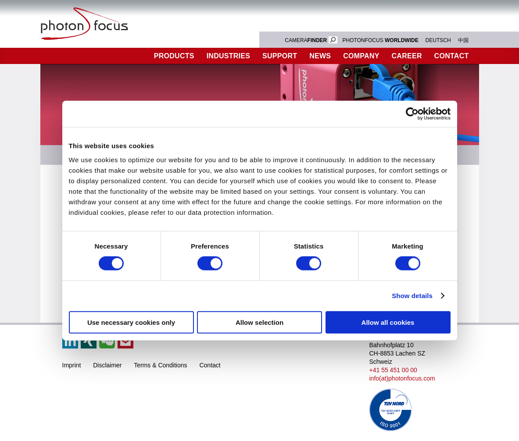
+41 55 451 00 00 (393, 369)
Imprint (71, 365)
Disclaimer (107, 365)
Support (279, 56)
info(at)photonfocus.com (402, 378)
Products (174, 56)
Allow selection (259, 322)
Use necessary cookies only (131, 322)
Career (407, 56)
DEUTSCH (438, 40)
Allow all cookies (388, 322)
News (320, 56)
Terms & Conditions (160, 365)
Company (361, 56)
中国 (463, 40)
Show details (412, 295)
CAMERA (311, 40)
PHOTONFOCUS (381, 40)
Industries (229, 56)
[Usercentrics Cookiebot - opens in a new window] (412, 114)
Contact (451, 56)
